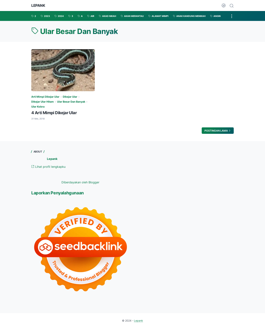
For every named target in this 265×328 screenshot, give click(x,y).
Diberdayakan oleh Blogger (80, 182)
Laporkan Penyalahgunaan (57, 192)
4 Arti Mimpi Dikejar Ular (54, 112)
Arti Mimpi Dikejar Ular (45, 96)
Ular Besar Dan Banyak (71, 101)
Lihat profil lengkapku (48, 166)
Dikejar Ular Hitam (42, 101)
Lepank (38, 5)
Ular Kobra (38, 106)
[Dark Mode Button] (223, 5)
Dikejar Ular (70, 96)
